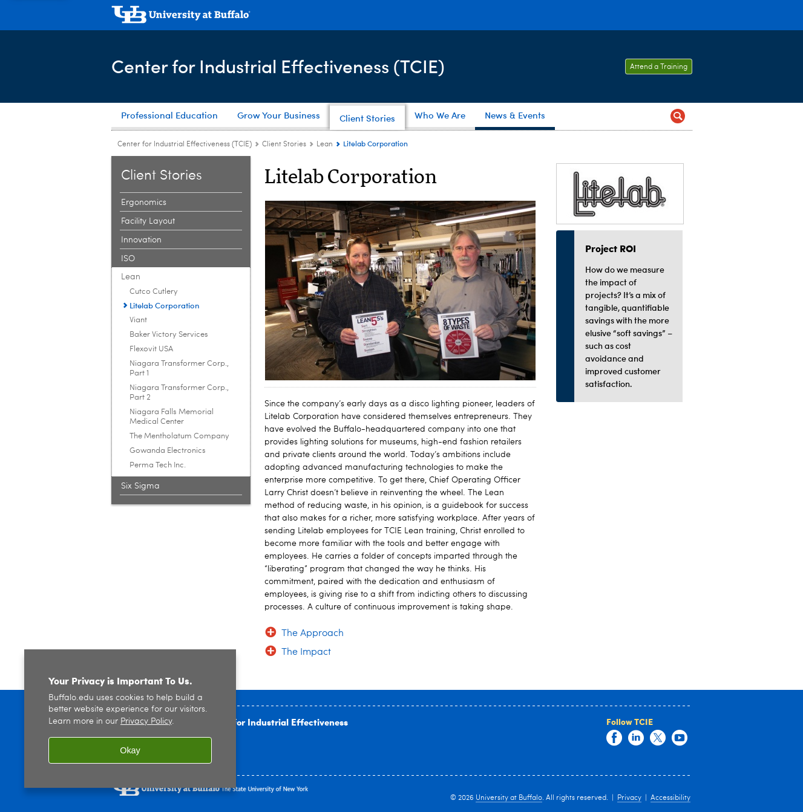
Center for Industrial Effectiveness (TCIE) (278, 65)
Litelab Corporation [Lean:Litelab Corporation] (164, 305)
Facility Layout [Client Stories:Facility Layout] (148, 221)
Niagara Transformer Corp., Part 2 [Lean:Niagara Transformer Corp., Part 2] (179, 392)
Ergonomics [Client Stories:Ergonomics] (143, 202)
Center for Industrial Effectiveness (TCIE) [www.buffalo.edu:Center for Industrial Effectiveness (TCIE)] (184, 144)
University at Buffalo (509, 798)
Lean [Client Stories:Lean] (324, 144)
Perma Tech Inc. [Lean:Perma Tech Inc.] (157, 465)
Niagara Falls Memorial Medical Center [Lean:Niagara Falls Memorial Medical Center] (171, 417)
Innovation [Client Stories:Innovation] (141, 240)
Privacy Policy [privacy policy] (146, 721)
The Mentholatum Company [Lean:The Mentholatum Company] (179, 436)
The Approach (312, 633)
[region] (130, 718)
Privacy (629, 798)
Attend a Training (658, 67)
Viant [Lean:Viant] (138, 320)
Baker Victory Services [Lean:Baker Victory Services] (168, 335)
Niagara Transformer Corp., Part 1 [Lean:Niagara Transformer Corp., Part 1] (179, 368)
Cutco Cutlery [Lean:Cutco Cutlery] (153, 292)
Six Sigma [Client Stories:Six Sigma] (140, 486)
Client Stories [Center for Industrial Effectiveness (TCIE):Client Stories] (284, 144)
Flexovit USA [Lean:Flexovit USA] (151, 349)
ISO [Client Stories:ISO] (128, 259)
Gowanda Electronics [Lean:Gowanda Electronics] (167, 451)
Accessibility (670, 798)
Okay (130, 750)
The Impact (306, 652)
